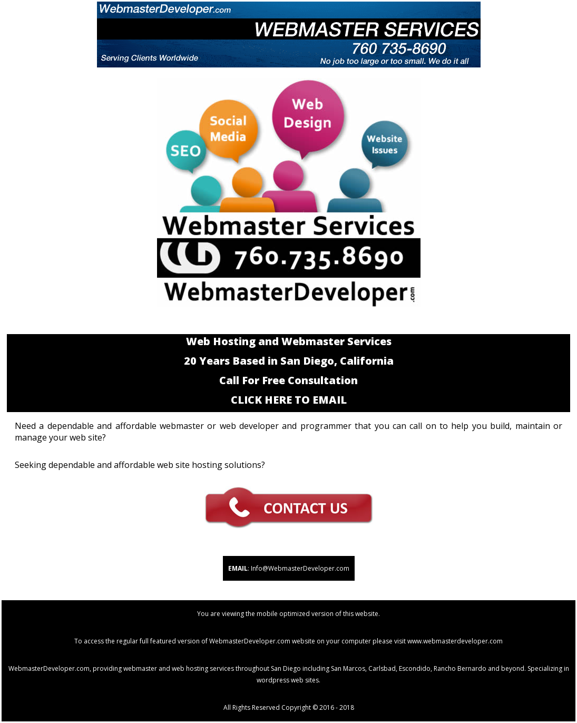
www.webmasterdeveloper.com (455, 641)
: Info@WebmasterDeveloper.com (288, 568)
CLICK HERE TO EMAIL (289, 400)
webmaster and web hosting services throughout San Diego (212, 668)
